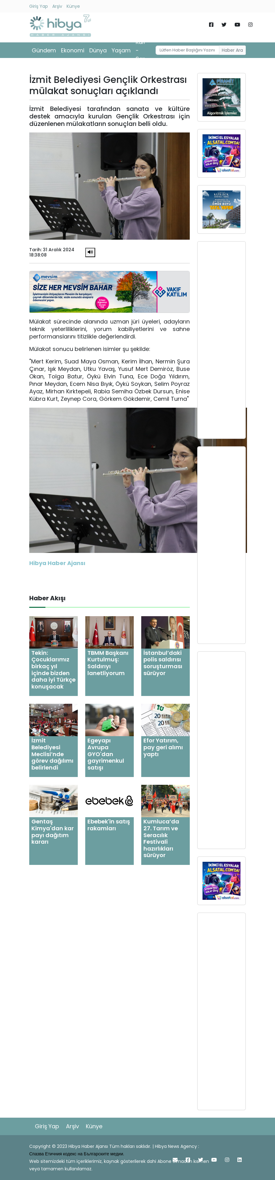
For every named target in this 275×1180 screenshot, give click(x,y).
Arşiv (57, 6)
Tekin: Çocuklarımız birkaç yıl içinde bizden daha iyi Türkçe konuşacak (53, 669)
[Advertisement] (221, 340)
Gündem (44, 50)
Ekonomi (72, 50)
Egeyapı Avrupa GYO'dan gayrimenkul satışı (105, 753)
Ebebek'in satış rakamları (108, 825)
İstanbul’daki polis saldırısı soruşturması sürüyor (162, 663)
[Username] (188, 50)
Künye (73, 6)
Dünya (98, 50)
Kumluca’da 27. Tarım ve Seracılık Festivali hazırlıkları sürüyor (161, 838)
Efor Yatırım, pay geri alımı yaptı (163, 747)
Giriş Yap (38, 6)
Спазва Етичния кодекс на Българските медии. (76, 1154)
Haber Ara (232, 50)
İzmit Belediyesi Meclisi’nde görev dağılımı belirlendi (52, 753)
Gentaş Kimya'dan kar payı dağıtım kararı (52, 832)
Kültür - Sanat (144, 50)
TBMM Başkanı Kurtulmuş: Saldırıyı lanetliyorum (107, 663)
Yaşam (121, 50)
